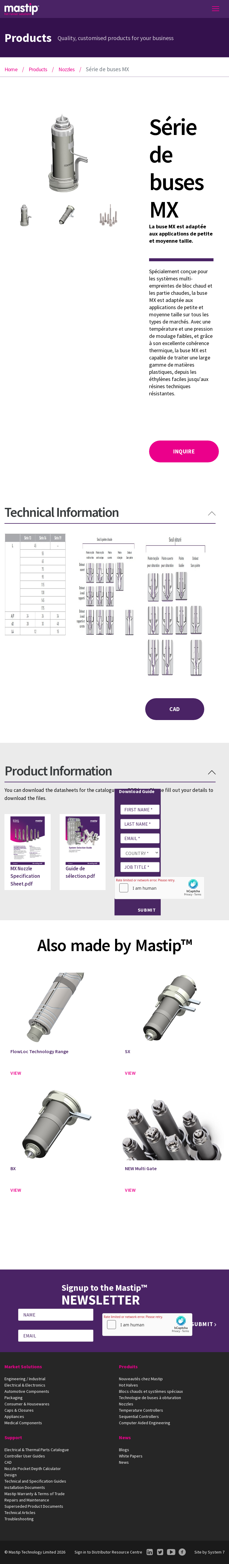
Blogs (124, 1449)
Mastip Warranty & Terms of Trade (34, 1493)
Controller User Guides (24, 1456)
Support (13, 1437)
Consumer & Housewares (26, 1404)
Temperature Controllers (141, 1410)
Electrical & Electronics (24, 1385)
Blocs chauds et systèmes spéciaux (151, 1391)
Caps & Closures (19, 1410)
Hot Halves (128, 1385)
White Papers (131, 1456)
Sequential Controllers (139, 1416)
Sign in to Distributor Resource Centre (108, 1552)
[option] (66, 154)
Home (10, 69)
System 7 (216, 1552)
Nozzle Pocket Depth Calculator (32, 1468)
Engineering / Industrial (24, 1378)
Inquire (184, 451)
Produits (128, 1366)
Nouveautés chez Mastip (141, 1378)
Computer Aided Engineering (144, 1422)
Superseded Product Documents (33, 1506)
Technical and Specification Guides (35, 1481)
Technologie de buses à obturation (150, 1397)
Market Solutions (23, 1366)
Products (38, 69)
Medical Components (23, 1422)
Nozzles (66, 69)
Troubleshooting (19, 1519)
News (125, 1437)
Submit (147, 910)
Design (10, 1475)
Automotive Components (26, 1391)
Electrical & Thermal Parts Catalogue (36, 1449)
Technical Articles (19, 1512)
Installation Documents (24, 1487)
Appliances (14, 1416)
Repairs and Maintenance (26, 1500)
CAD (174, 709)
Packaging (13, 1397)
